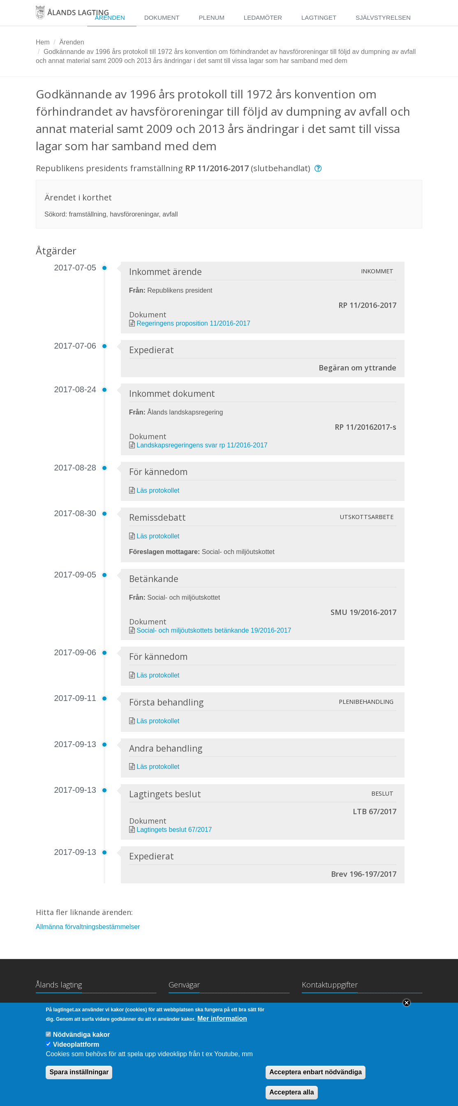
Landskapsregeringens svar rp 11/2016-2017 (201, 445)
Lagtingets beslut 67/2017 (174, 829)
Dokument (162, 17)
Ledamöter (263, 17)
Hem (43, 42)
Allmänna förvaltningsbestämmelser (88, 926)
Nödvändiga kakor (81, 1043)
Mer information (222, 1026)
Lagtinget (318, 17)
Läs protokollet (157, 490)
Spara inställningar (79, 1080)
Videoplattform (76, 1053)
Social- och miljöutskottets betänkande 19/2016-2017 (213, 630)
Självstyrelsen (383, 17)
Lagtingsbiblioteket (196, 1009)
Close (407, 1011)
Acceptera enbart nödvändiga (315, 1080)
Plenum (211, 17)
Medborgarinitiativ (261, 1009)
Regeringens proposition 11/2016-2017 (193, 323)
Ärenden (110, 17)
